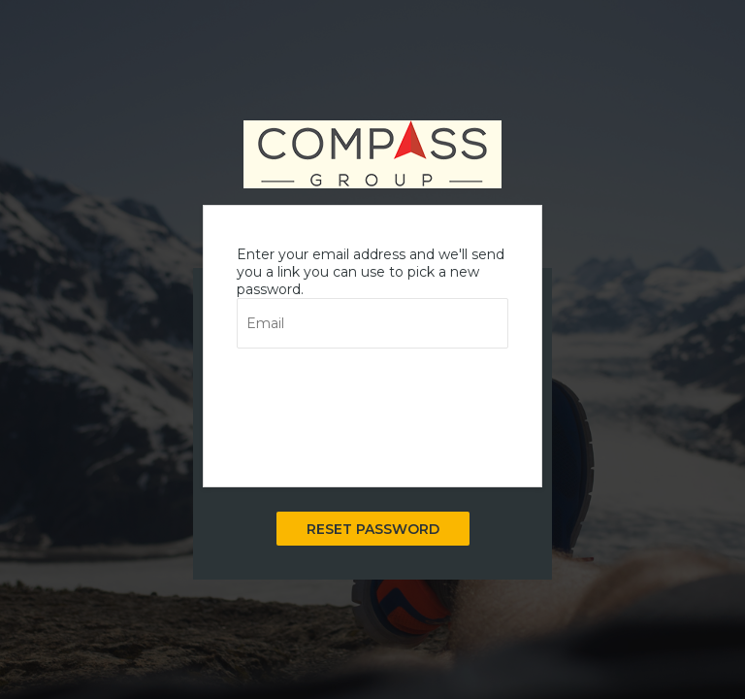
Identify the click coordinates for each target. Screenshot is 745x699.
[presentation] (384, 409)
